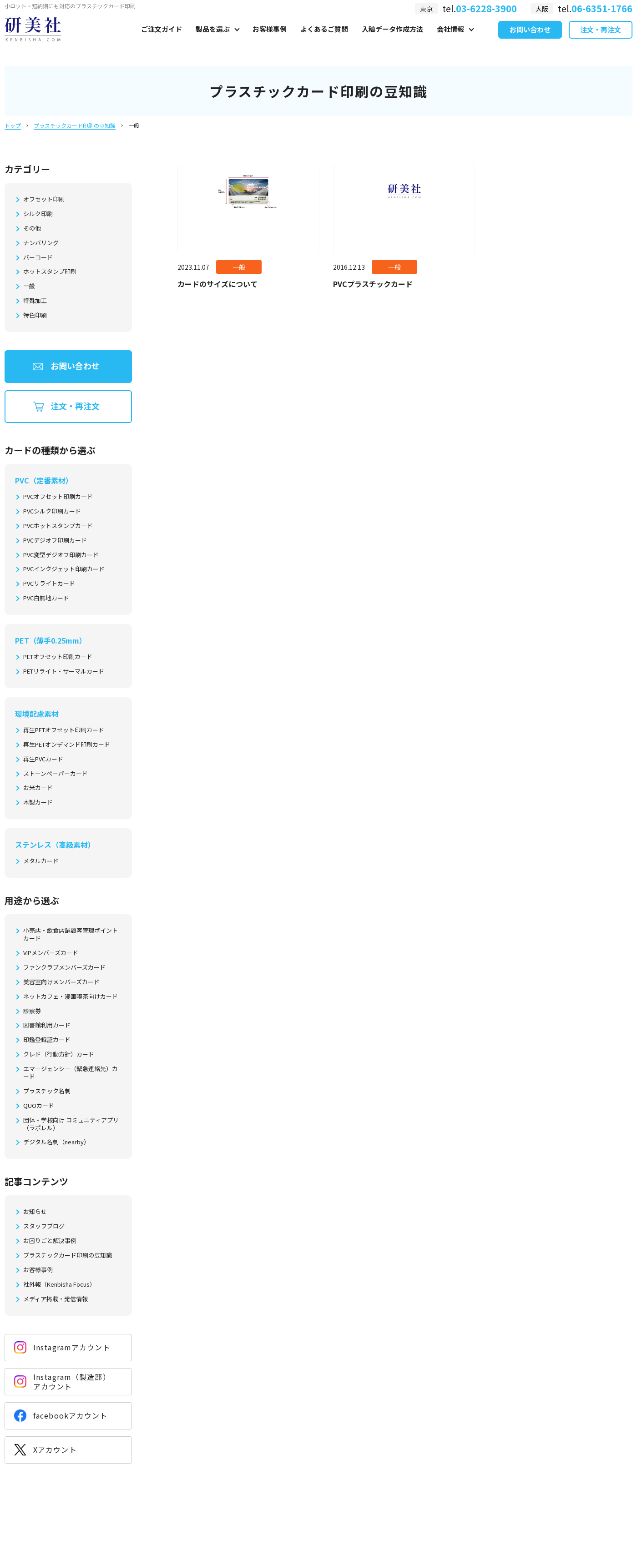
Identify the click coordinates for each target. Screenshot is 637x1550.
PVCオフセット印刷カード (58, 497)
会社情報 (450, 39)
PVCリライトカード (49, 584)
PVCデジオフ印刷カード (55, 540)
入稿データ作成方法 (392, 39)
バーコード (38, 258)
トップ (13, 125)
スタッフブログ (44, 1226)
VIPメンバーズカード (50, 953)
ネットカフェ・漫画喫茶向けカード (70, 997)
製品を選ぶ (213, 39)
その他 (32, 228)
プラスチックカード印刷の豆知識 (75, 125)
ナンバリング (41, 243)
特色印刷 (35, 315)
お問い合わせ (530, 40)
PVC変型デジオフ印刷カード (61, 555)
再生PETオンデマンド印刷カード (66, 745)
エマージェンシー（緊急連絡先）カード (70, 1073)
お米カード (38, 788)
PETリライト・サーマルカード (63, 671)
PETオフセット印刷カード (57, 657)
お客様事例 (270, 39)
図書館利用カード (47, 1025)
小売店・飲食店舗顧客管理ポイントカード (70, 934)
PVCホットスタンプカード (58, 526)
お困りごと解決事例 (49, 1241)
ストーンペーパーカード (55, 774)
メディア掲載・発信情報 (55, 1299)
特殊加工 (35, 301)
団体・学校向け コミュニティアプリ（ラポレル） (71, 1124)
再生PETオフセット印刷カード (63, 730)
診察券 (32, 1011)
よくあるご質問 (324, 39)
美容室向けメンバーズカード (61, 982)
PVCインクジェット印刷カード (64, 569)
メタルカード (41, 861)
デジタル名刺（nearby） (56, 1142)
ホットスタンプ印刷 (49, 272)
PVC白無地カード (46, 598)
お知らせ (35, 1212)
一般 (29, 286)
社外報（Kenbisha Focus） (59, 1284)
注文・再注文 (600, 40)
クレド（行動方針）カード (58, 1054)
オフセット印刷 (44, 199)
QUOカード (38, 1106)
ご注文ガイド (161, 39)
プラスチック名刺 (47, 1091)
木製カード (38, 802)
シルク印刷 (38, 214)
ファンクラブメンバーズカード (64, 967)
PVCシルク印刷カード (52, 511)
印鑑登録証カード (47, 1040)
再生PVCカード (43, 759)
